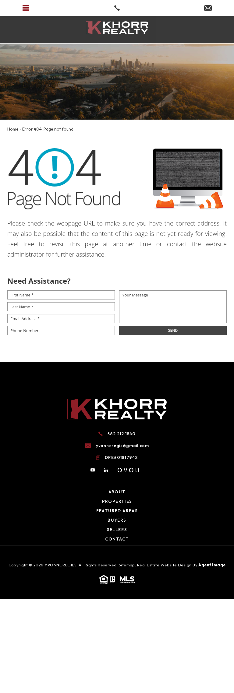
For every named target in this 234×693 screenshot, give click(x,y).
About (117, 492)
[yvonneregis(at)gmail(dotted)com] (208, 8)
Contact (117, 539)
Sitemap (127, 564)
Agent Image (211, 564)
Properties (117, 501)
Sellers (117, 529)
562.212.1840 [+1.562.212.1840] (121, 434)
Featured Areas (117, 510)
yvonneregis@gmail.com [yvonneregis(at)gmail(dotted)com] (122, 445)
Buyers (117, 520)
